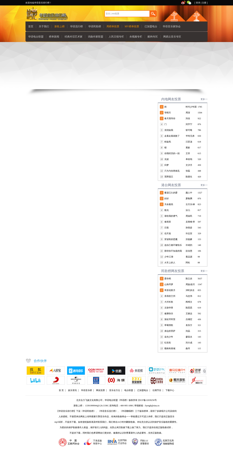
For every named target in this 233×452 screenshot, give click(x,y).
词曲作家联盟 (95, 36)
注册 (204, 2)
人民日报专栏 (116, 36)
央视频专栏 (135, 36)
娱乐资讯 (72, 390)
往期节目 (157, 390)
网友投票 (100, 390)
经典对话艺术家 (73, 36)
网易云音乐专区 (172, 36)
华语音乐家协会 (172, 26)
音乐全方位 (114, 390)
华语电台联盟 (36, 36)
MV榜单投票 (132, 26)
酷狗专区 (153, 36)
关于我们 (44, 26)
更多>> (204, 99)
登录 (198, 2)
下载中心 (169, 390)
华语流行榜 (76, 26)
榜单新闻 (54, 36)
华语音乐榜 (86, 390)
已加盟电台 (151, 26)
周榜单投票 (112, 26)
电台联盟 (128, 390)
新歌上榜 (59, 26)
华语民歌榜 (94, 26)
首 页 (61, 390)
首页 (30, 26)
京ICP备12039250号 (147, 400)
